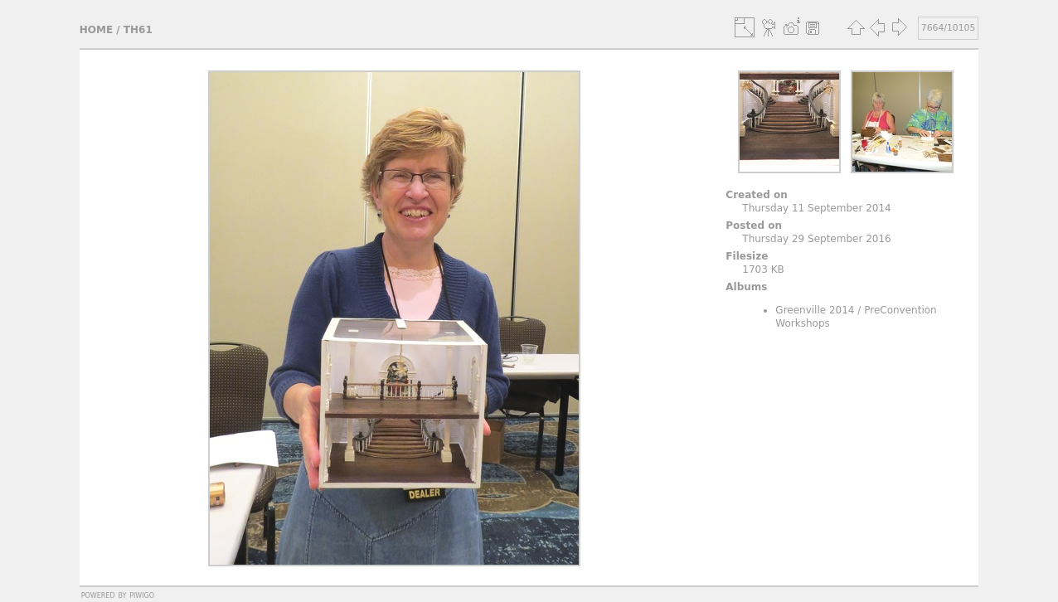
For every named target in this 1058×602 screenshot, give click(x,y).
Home (96, 30)
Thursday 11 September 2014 (816, 208)
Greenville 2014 (814, 310)
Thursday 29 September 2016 (816, 239)
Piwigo (141, 594)
